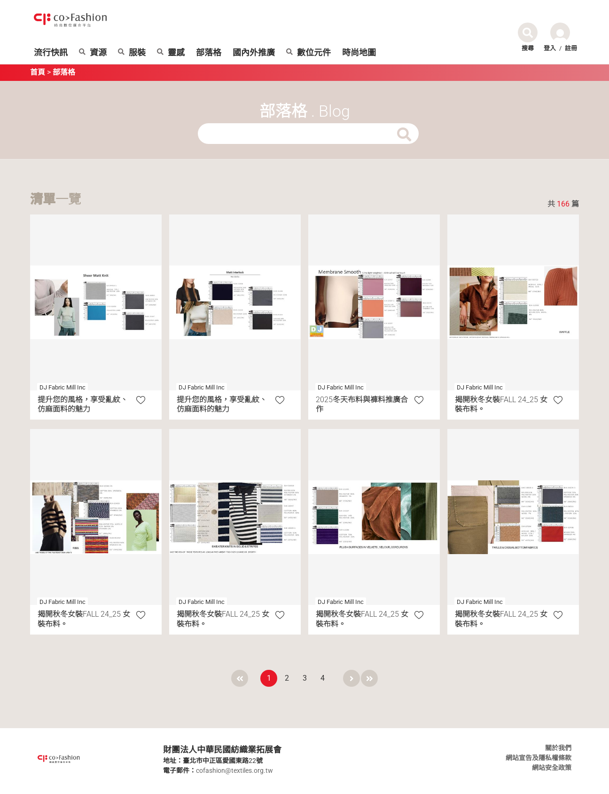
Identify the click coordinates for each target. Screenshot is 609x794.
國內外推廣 (254, 52)
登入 (550, 48)
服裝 (132, 52)
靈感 (171, 52)
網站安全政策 (551, 767)
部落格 (208, 52)
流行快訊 (51, 52)
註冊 (571, 48)
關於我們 (558, 748)
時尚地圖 (359, 52)
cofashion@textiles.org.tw (234, 770)
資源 (93, 52)
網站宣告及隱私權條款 (538, 758)
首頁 (37, 72)
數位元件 (308, 52)
